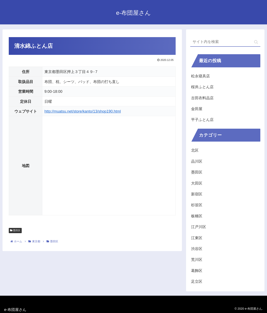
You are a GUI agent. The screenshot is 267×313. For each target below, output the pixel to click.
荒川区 (196, 260)
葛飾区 (196, 271)
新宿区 (196, 194)
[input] (225, 42)
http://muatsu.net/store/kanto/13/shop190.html (82, 111)
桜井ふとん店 (202, 87)
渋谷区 (196, 249)
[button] (256, 42)
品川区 (196, 161)
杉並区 (196, 205)
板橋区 (196, 216)
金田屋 (196, 109)
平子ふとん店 (202, 120)
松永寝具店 (200, 76)
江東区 (196, 238)
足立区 (196, 281)
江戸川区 (198, 227)
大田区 (196, 183)
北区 (195, 150)
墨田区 (15, 230)
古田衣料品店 (202, 98)
